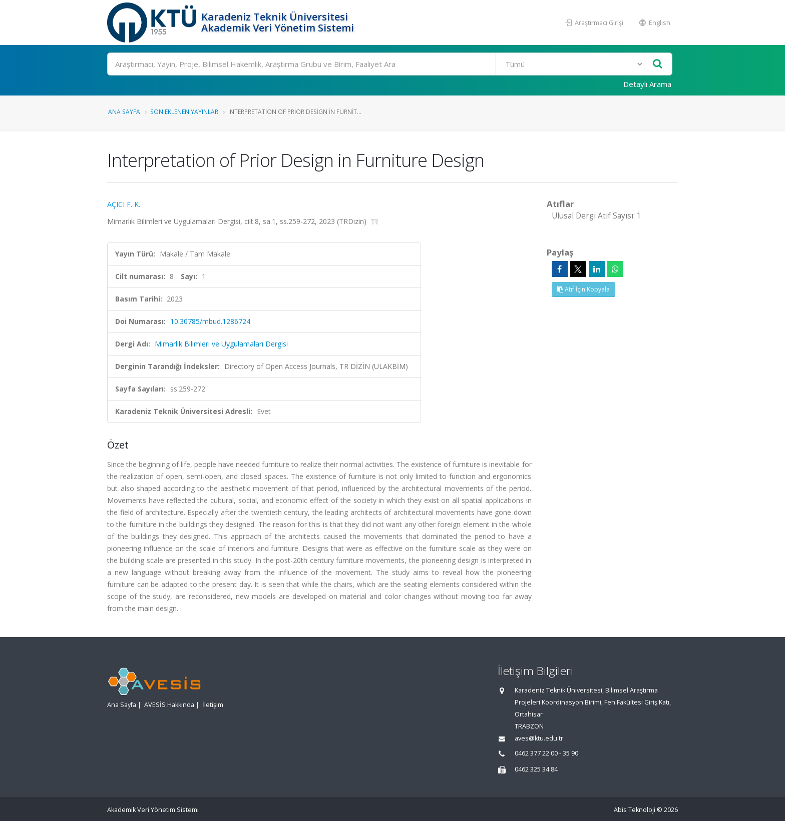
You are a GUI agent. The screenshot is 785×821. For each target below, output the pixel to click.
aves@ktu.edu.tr (539, 738)
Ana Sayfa (124, 112)
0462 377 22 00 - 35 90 (546, 753)
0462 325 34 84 (536, 769)
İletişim (212, 704)
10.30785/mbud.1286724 (210, 321)
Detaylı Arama (647, 84)
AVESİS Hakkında (169, 704)
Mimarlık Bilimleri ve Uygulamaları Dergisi (221, 343)
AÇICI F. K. (123, 204)
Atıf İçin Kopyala (583, 289)
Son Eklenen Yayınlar (184, 112)
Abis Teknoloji (634, 810)
